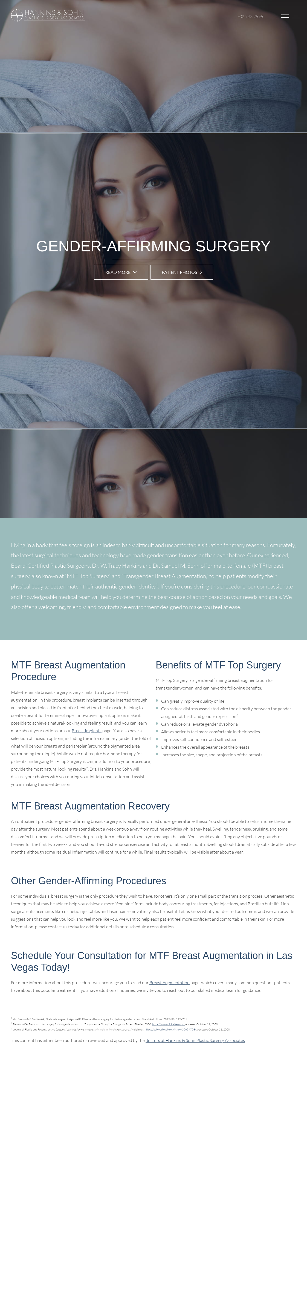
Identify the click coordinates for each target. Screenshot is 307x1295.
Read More (118, 272)
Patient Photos (179, 272)
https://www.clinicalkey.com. (168, 1024)
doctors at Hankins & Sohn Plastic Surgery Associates (195, 1040)
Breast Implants (87, 730)
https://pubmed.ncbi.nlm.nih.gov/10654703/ (170, 1029)
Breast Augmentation (169, 982)
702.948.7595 (250, 16)
